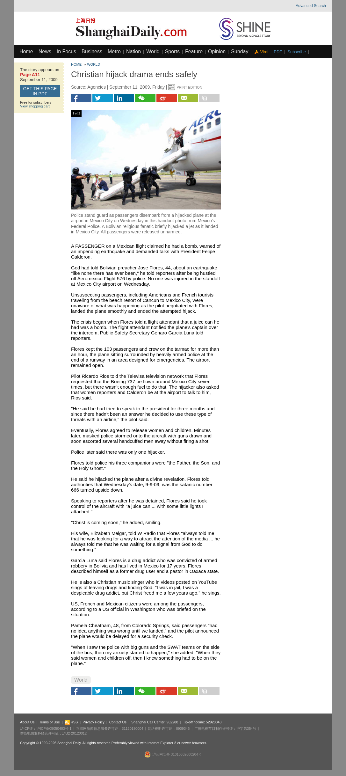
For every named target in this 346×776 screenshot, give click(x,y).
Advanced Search (311, 6)
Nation (133, 51)
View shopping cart (35, 106)
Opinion (217, 51)
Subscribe (296, 51)
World (153, 51)
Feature (194, 51)
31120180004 (132, 728)
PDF (278, 51)
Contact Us (117, 722)
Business (92, 51)
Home (26, 51)
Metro (114, 51)
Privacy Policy (93, 722)
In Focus (66, 51)
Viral (264, 51)
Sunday (239, 51)
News (45, 51)
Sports (172, 51)
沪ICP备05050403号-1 (53, 728)
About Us (27, 722)
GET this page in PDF (40, 91)
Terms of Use (49, 722)
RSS (71, 722)
